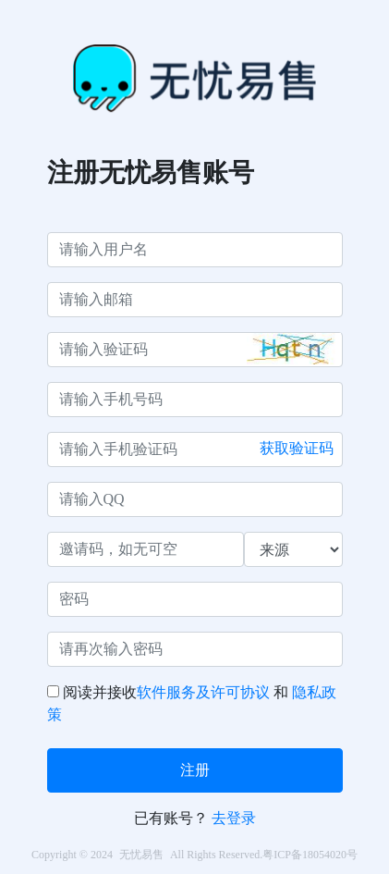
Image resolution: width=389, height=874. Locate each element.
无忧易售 (141, 854)
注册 (195, 770)
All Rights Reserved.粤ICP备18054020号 (264, 854)
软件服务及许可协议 (203, 692)
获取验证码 (297, 448)
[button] (294, 348)
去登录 (234, 818)
